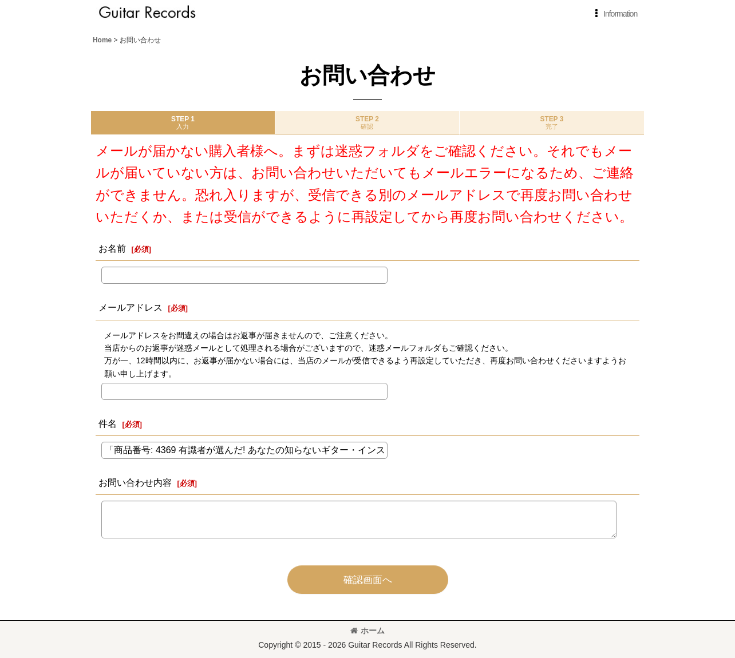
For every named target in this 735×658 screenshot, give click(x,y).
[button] (614, 14)
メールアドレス (130, 307)
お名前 (112, 248)
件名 (107, 423)
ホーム (367, 630)
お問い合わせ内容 (135, 482)
